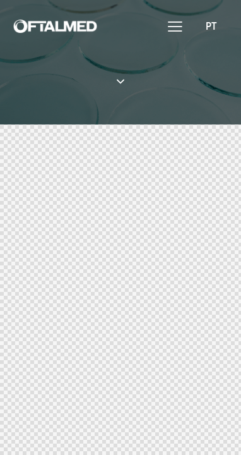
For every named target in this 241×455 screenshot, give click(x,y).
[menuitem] (211, 25)
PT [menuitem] (211, 25)
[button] (175, 25)
